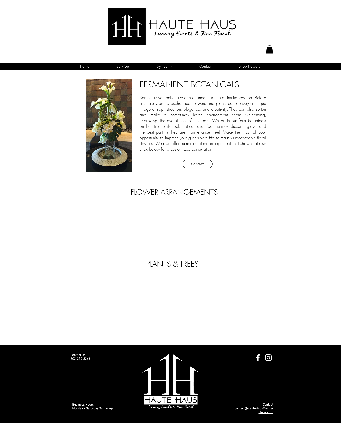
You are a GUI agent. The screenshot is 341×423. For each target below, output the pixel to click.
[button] (269, 49)
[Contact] (198, 164)
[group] (168, 224)
